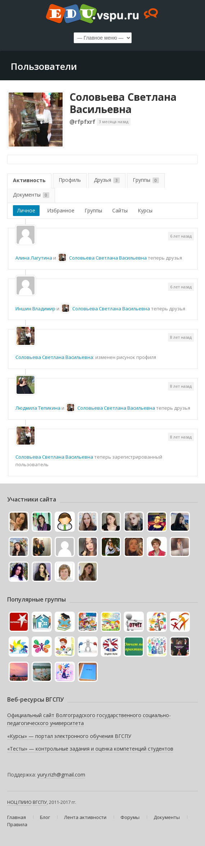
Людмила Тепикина (37, 408)
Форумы (130, 817)
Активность (29, 180)
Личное (26, 210)
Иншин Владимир (35, 308)
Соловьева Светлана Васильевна (123, 103)
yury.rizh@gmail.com (61, 774)
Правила (17, 824)
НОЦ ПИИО (19, 802)
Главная (16, 817)
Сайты (120, 210)
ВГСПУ (40, 802)
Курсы (145, 210)
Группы (146, 179)
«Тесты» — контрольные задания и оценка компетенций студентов (90, 748)
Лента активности (85, 817)
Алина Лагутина (33, 258)
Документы (31, 194)
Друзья (107, 179)
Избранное (60, 210)
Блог (45, 817)
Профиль (70, 179)
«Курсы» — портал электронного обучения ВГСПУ (69, 736)
